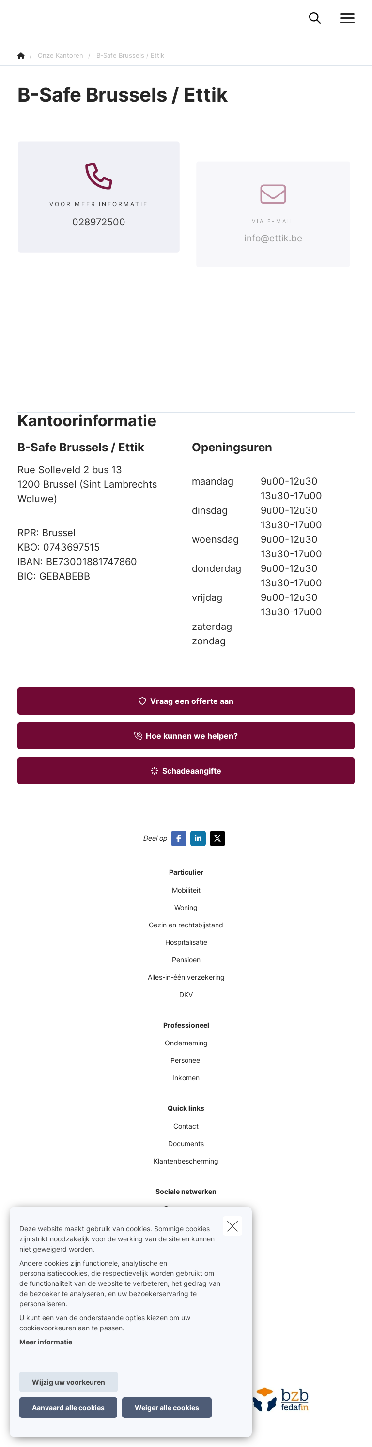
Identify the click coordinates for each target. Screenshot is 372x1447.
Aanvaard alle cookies (68, 1407)
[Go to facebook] (180, 838)
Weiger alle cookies (167, 1407)
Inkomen (186, 1078)
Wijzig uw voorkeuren (68, 1382)
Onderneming (186, 1043)
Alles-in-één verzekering (186, 977)
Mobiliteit (186, 890)
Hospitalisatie (186, 942)
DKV (186, 994)
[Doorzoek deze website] (315, 18)
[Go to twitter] (219, 838)
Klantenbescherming (186, 1161)
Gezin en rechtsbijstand (186, 925)
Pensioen (186, 959)
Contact (186, 1126)
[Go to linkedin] (200, 838)
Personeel (186, 1060)
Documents (186, 1143)
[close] (232, 1226)
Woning (186, 907)
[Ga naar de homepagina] (23, 18)
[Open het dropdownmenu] (345, 18)
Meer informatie (45, 1342)
